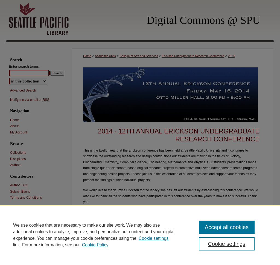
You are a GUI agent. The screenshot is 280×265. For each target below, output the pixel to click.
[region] (140, 235)
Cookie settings (153, 238)
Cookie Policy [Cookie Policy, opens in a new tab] (95, 245)
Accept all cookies (227, 227)
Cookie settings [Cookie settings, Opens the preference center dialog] (226, 244)
